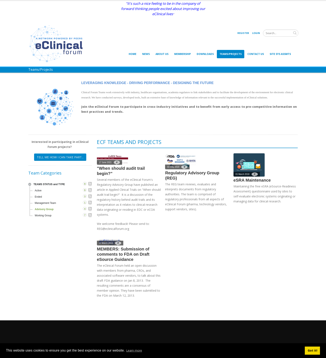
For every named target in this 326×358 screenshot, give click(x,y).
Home (132, 54)
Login (256, 33)
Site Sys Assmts (280, 54)
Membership (182, 54)
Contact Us (255, 54)
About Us (162, 54)
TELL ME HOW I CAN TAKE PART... (60, 157)
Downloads (205, 54)
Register (243, 33)
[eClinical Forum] (57, 43)
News (146, 54)
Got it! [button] (312, 350)
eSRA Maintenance (252, 180)
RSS (90, 184)
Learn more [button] (134, 350)
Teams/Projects (231, 54)
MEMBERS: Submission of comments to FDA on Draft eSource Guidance (123, 254)
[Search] (280, 33)
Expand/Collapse (29, 184)
